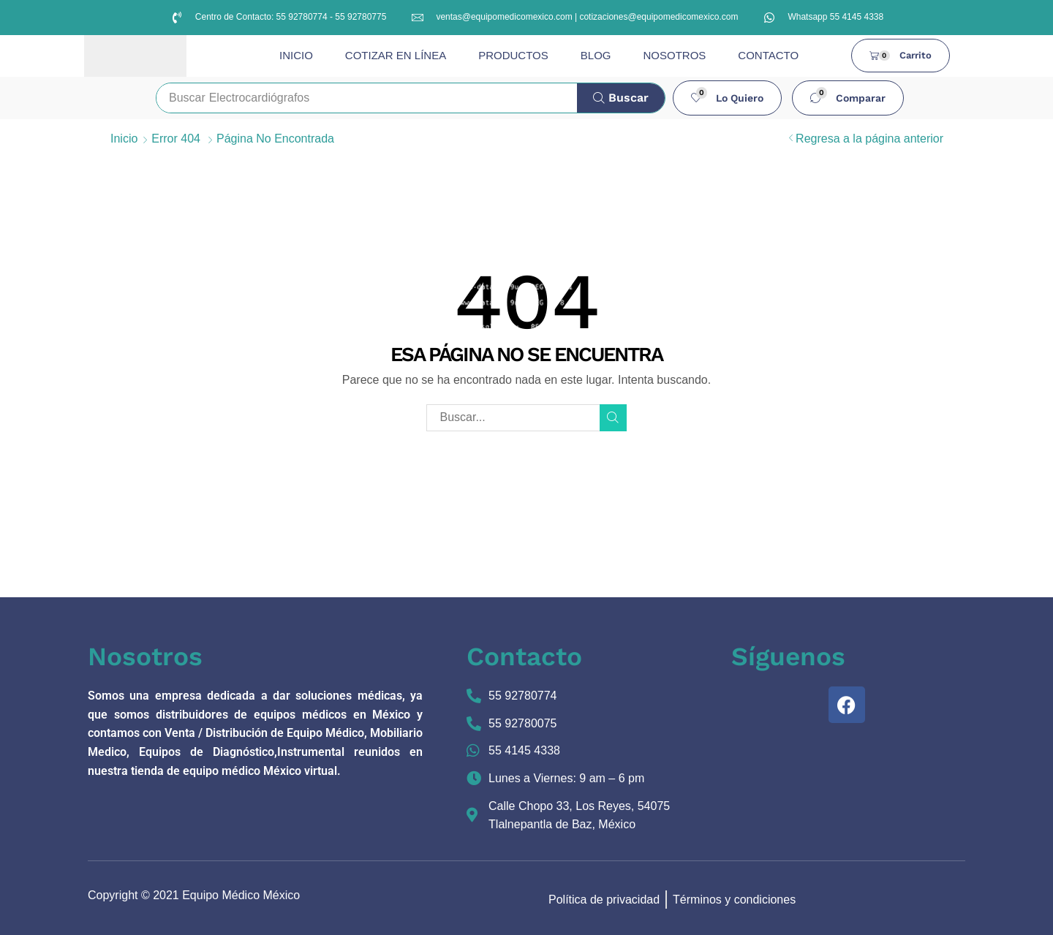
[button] (727, 98)
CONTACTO (768, 55)
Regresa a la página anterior (869, 138)
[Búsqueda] (621, 98)
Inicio (123, 138)
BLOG (596, 55)
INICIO (296, 55)
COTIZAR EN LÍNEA (395, 55)
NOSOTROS (674, 55)
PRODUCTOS (513, 55)
